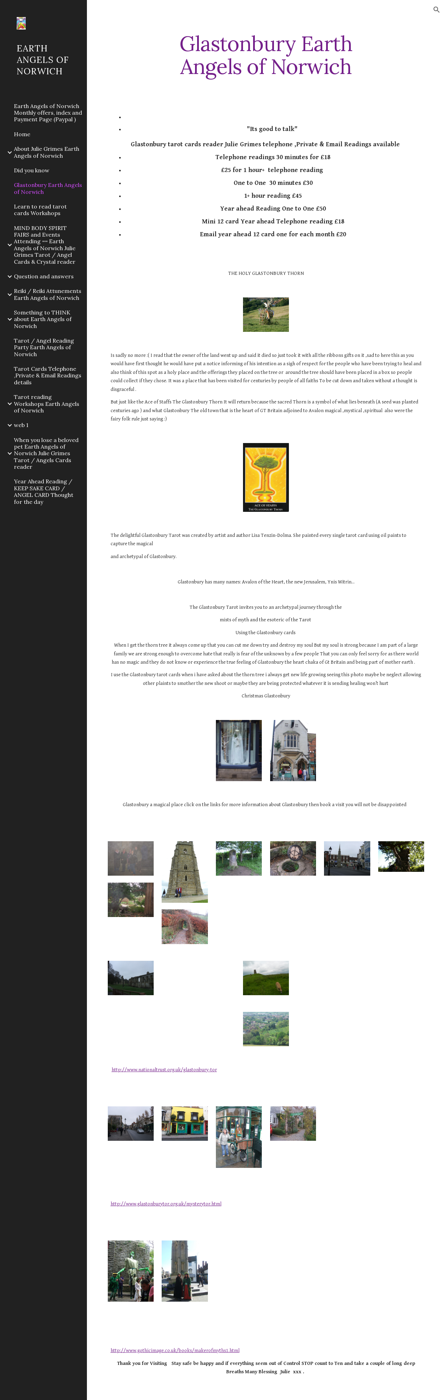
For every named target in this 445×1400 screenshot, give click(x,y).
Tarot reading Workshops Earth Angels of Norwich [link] (46, 403)
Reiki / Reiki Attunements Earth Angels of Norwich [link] (47, 294)
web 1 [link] (21, 424)
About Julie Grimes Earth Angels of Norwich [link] (46, 152)
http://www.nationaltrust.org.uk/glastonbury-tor (164, 1070)
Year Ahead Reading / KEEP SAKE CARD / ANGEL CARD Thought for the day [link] (43, 491)
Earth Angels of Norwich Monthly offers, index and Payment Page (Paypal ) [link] (48, 113)
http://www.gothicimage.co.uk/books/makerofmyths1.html (175, 1350)
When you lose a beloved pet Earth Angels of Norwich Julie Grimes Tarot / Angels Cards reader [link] (46, 453)
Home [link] (22, 134)
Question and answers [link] (44, 276)
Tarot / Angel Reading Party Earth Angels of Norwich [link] (44, 347)
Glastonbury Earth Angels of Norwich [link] (48, 188)
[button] (436, 9)
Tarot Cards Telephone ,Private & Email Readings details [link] (47, 375)
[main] (266, 55)
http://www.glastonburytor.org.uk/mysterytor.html (166, 1204)
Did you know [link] (31, 170)
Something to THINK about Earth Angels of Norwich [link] (43, 319)
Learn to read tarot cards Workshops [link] (40, 209)
